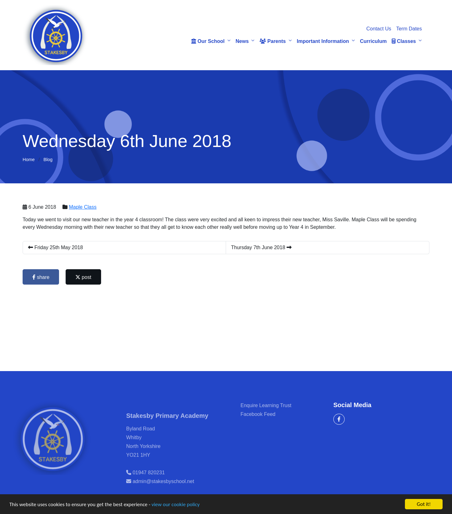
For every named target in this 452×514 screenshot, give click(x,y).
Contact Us (378, 28)
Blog (47, 159)
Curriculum (373, 41)
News (242, 41)
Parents (273, 41)
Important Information (323, 41)
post (84, 277)
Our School (208, 41)
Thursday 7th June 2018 (261, 247)
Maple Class (83, 207)
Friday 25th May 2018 (55, 247)
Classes (404, 41)
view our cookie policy (176, 504)
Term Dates (409, 28)
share (41, 277)
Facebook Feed (265, 414)
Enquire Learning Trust (273, 405)
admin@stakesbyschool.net (163, 489)
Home (29, 159)
